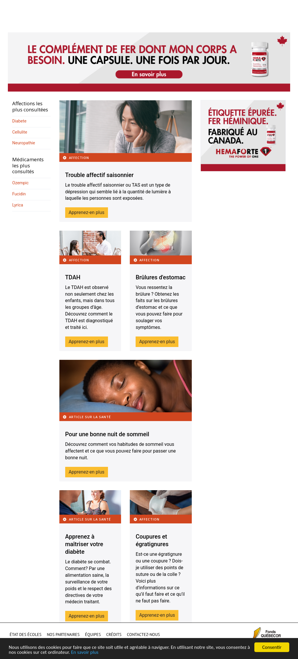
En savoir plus (84, 653)
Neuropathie (23, 143)
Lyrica (17, 205)
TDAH (73, 277)
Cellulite (19, 132)
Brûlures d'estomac (160, 277)
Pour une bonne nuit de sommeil (107, 434)
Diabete (19, 121)
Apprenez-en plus (86, 212)
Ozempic (20, 182)
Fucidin (19, 194)
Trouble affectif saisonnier (99, 174)
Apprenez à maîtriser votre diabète (84, 544)
